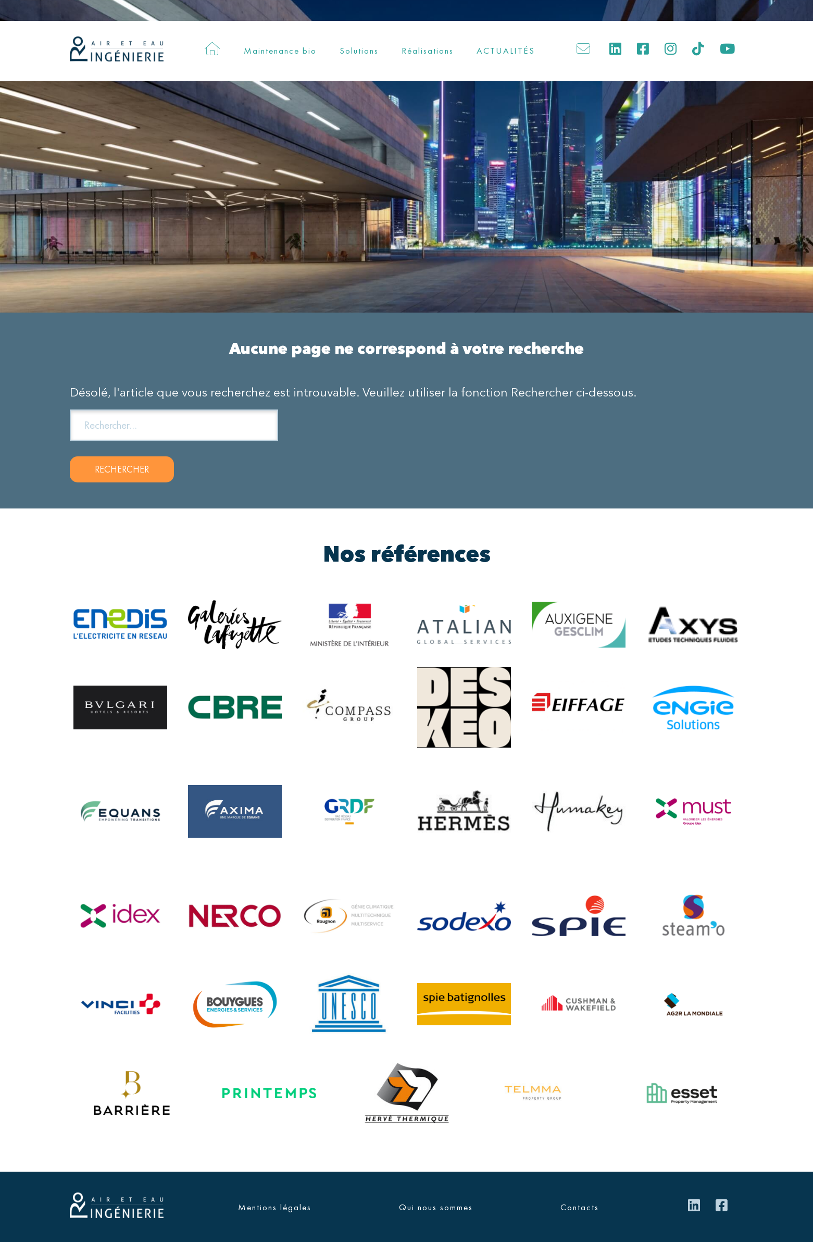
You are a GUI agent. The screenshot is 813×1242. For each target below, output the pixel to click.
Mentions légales (274, 1207)
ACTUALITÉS (506, 50)
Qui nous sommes (436, 1207)
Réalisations (428, 50)
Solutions (359, 50)
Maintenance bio (280, 50)
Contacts (579, 1207)
